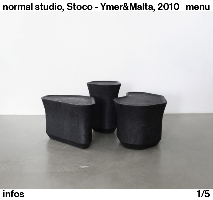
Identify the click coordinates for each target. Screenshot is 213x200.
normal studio (32, 6)
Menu (198, 7)
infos (13, 194)
